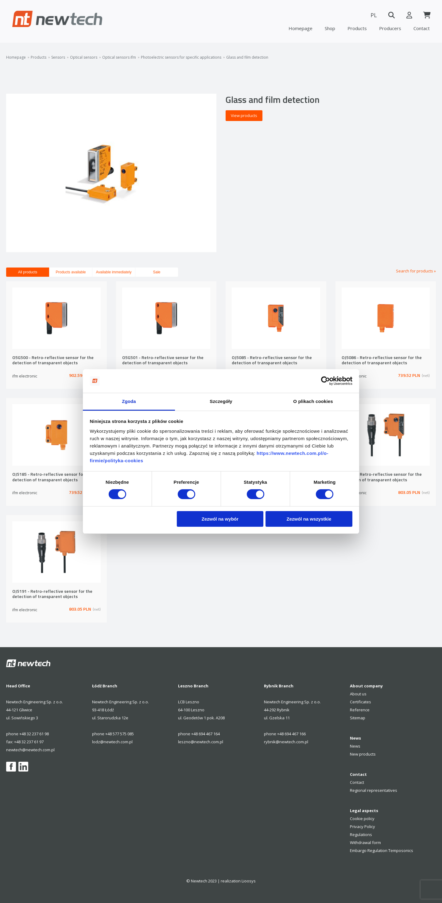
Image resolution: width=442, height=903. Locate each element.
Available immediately (114, 272)
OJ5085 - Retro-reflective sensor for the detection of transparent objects (272, 360)
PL (371, 15)
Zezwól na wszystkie (308, 519)
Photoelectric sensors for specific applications (181, 57)
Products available (71, 272)
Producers (390, 28)
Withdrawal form (365, 842)
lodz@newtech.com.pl (112, 742)
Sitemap (357, 718)
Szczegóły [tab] (221, 401)
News (355, 746)
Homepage (300, 28)
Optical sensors (83, 57)
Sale (156, 272)
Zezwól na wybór (220, 519)
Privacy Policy (362, 826)
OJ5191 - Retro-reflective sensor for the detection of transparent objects (52, 594)
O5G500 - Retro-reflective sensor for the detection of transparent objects (53, 360)
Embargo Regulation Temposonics (381, 850)
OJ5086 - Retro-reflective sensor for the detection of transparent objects (382, 360)
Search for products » (416, 271)
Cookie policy (362, 818)
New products (363, 754)
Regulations (361, 834)
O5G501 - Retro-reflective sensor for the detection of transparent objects (163, 360)
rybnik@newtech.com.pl (286, 742)
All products (27, 272)
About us (358, 694)
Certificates (360, 702)
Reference (360, 710)
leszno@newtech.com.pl (200, 742)
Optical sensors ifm (119, 57)
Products (357, 28)
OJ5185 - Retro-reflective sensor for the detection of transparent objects (52, 477)
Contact (421, 28)
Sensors (58, 57)
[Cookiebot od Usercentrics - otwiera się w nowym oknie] (325, 380)
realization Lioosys (238, 881)
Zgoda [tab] (129, 401)
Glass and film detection (247, 57)
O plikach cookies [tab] (313, 401)
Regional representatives (373, 790)
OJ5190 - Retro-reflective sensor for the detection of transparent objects (382, 477)
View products (244, 115)
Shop (330, 28)
